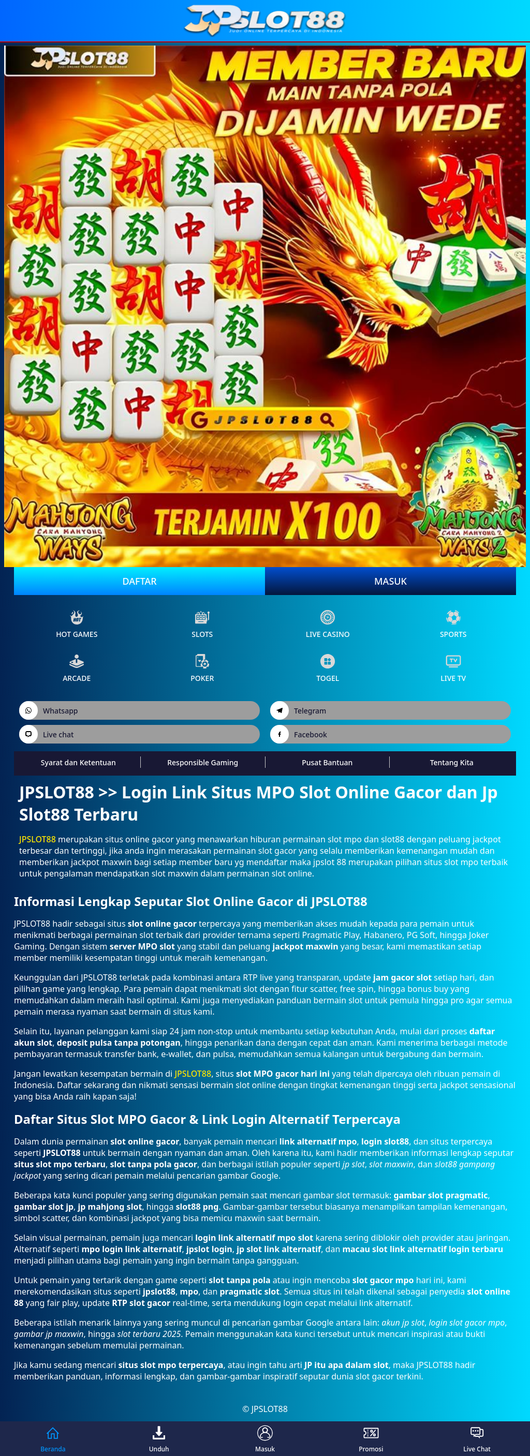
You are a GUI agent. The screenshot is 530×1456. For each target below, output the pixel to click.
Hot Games (76, 624)
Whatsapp (48, 710)
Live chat (46, 734)
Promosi (371, 1438)
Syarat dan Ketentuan (78, 762)
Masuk (390, 581)
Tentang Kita (452, 762)
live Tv (453, 668)
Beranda (52, 1438)
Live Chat (477, 1438)
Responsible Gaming (202, 762)
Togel (327, 668)
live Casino (328, 624)
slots (202, 624)
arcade (77, 668)
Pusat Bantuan (327, 762)
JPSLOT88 (37, 839)
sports (453, 624)
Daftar (139, 581)
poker (202, 668)
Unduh (159, 1438)
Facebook (298, 734)
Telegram (298, 710)
